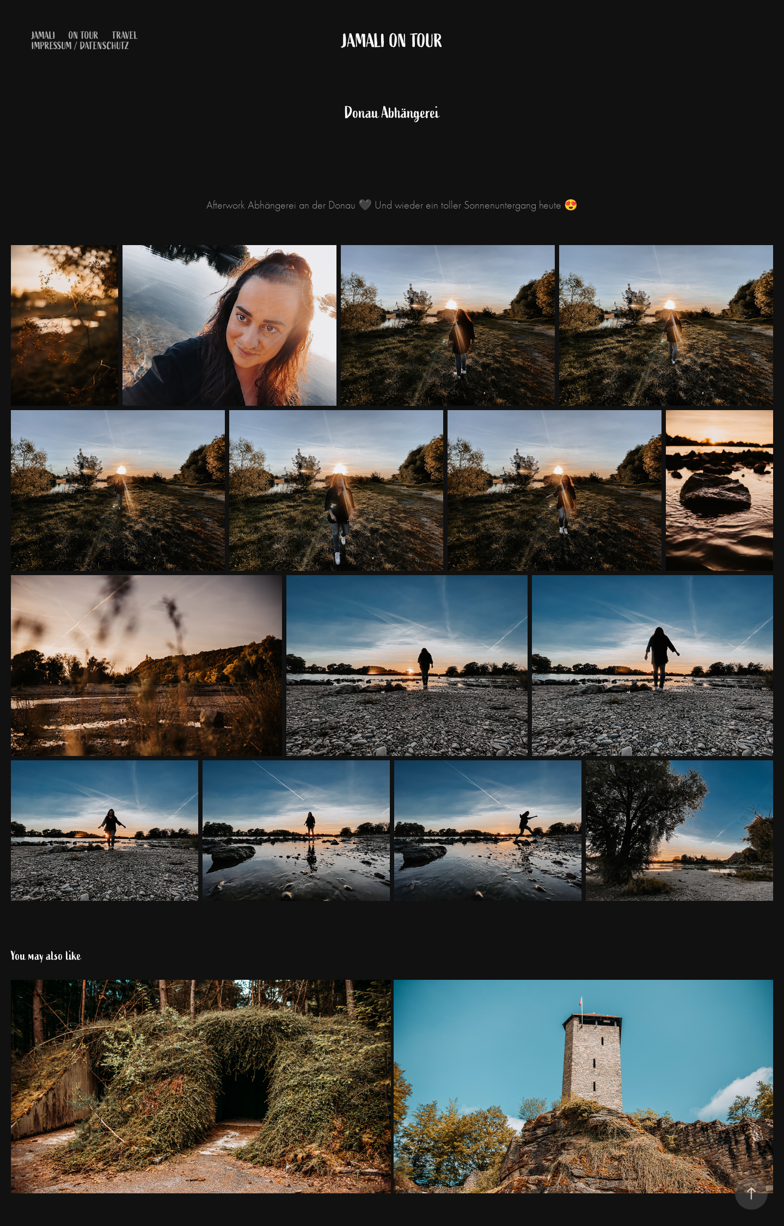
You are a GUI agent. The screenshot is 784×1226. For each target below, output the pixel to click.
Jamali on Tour (392, 41)
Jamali (44, 35)
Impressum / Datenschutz (81, 46)
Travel (125, 35)
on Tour (84, 35)
